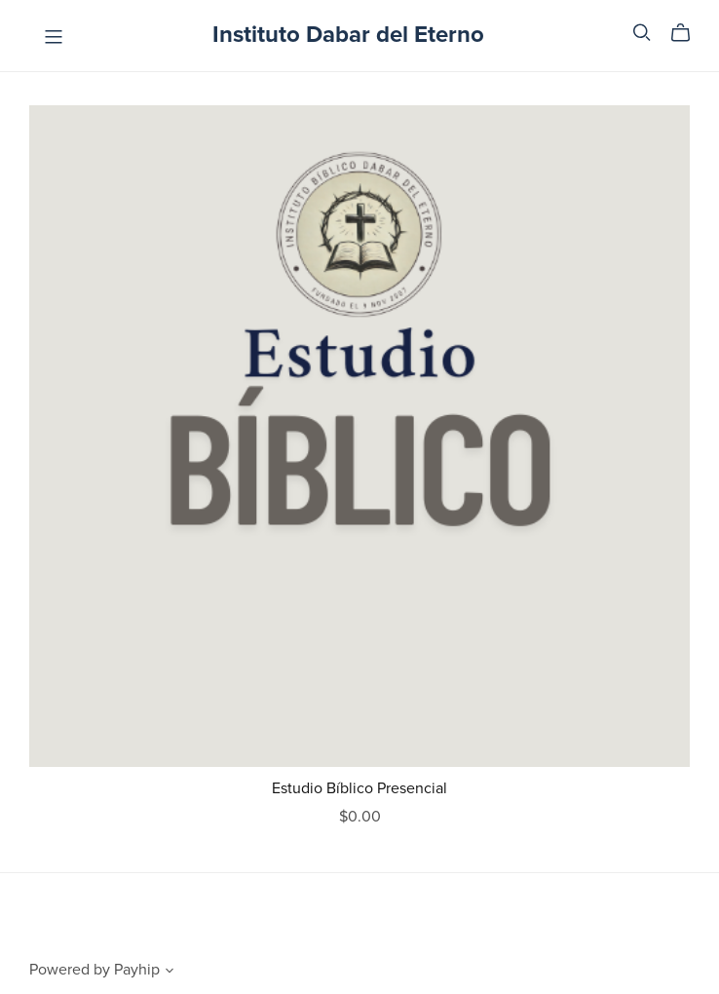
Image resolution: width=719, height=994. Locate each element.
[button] (169, 972)
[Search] (642, 32)
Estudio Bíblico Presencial (359, 788)
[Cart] (688, 33)
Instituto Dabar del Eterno (348, 34)
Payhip (137, 969)
